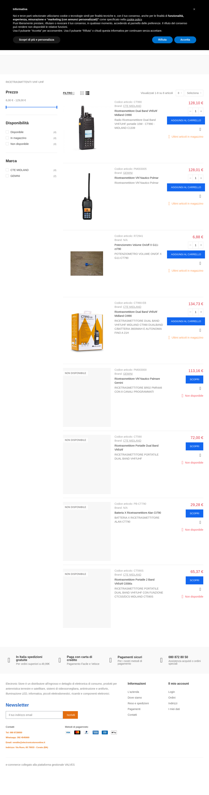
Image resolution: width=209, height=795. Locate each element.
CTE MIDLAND (132, 105)
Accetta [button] (185, 784)
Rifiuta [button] (162, 784)
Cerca (156, 22)
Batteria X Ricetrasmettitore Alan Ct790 (138, 512)
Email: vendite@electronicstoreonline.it (25, 742)
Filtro (68, 93)
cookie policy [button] (134, 764)
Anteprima (200, 129)
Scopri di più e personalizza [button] (36, 784)
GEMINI (128, 172)
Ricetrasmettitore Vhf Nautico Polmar (136, 177)
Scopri (194, 379)
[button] (194, 754)
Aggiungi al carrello (186, 120)
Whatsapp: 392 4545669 (17, 737)
